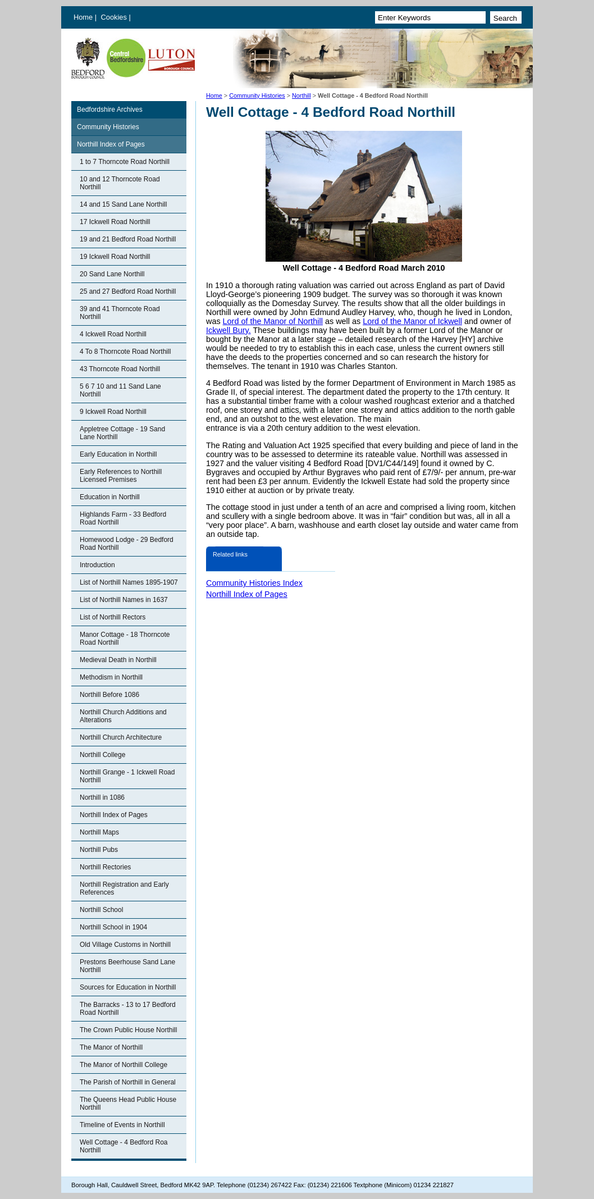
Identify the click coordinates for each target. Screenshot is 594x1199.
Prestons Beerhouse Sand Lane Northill (127, 966)
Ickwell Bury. (228, 330)
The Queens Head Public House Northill (128, 1103)
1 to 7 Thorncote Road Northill (125, 162)
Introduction (97, 565)
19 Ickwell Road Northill (115, 257)
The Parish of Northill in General (128, 1082)
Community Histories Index (254, 582)
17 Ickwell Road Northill (115, 222)
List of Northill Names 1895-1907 (129, 582)
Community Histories (257, 95)
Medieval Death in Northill (118, 660)
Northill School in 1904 (113, 927)
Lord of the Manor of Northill (273, 321)
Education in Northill (110, 497)
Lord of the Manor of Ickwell (412, 321)
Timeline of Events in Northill (122, 1125)
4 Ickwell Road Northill (113, 334)
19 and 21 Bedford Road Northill (128, 239)
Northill (301, 95)
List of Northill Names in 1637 (124, 600)
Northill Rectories (105, 867)
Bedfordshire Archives (110, 109)
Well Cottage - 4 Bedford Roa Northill (124, 1146)
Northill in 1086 (102, 797)
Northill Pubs (99, 850)
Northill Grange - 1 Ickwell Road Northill (127, 776)
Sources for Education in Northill (128, 987)
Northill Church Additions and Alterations (123, 716)
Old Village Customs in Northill (125, 945)
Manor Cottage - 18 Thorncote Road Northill (125, 638)
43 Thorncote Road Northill (120, 369)
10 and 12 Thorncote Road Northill (120, 183)
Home (83, 17)
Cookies (115, 17)
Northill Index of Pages (111, 144)
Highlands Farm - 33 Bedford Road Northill (123, 518)
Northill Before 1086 (109, 695)
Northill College (102, 755)
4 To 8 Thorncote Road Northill (125, 351)
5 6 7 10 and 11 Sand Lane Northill (120, 390)
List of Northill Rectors (112, 617)
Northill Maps (99, 832)
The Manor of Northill (111, 1047)
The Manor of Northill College (123, 1065)
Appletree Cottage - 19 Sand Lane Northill (122, 433)
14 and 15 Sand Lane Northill (123, 204)
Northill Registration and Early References (124, 888)
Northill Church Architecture (121, 737)
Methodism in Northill (111, 677)
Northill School (101, 910)
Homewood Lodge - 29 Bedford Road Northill (126, 543)
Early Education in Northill (118, 454)
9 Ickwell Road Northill (113, 412)
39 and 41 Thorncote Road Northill (120, 313)
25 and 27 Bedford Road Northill (128, 291)
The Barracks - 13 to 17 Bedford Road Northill (128, 1008)
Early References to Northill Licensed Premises (121, 476)
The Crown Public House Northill (128, 1030)
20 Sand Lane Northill (112, 274)
